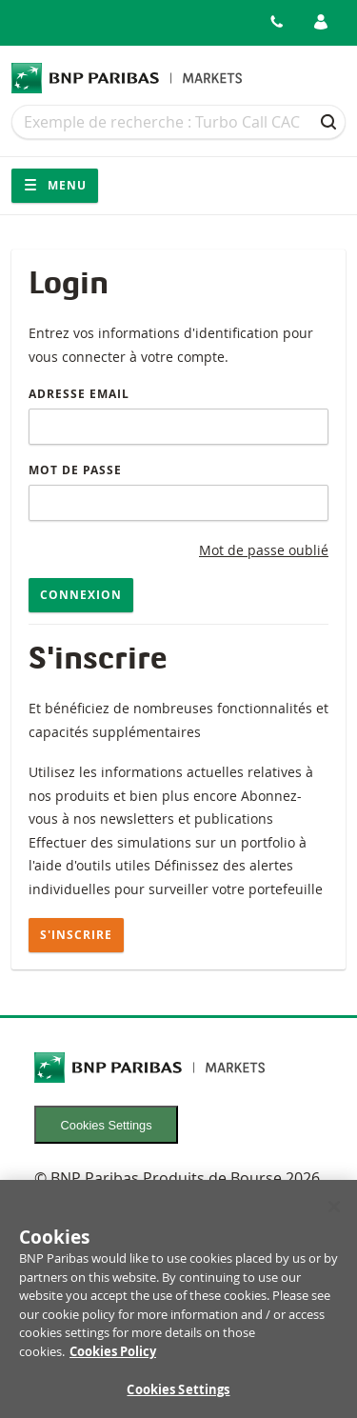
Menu (55, 185)
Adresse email (79, 394)
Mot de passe (75, 470)
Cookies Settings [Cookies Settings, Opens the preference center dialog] (178, 1395)
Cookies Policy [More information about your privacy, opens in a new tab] (112, 1358)
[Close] (334, 1213)
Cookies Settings (106, 1125)
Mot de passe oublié (263, 550)
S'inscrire (76, 935)
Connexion (81, 595)
